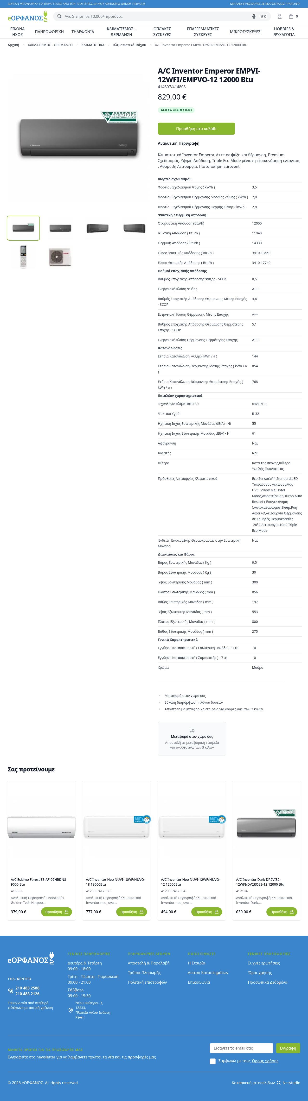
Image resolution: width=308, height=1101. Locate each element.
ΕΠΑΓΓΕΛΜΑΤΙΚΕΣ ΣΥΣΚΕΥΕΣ (203, 31)
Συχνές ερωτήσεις (264, 963)
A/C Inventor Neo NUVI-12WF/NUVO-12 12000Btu (190, 882)
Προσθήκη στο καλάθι (196, 128)
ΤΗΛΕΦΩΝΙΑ (82, 31)
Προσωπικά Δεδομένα (267, 982)
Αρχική (13, 45)
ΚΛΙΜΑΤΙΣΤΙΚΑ (93, 45)
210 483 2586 (27, 988)
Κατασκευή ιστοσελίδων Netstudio (266, 1082)
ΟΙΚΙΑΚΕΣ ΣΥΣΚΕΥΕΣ (162, 31)
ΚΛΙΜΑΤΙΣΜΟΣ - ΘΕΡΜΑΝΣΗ (121, 31)
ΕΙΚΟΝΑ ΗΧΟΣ (17, 31)
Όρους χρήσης (265, 1060)
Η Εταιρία (196, 963)
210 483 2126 (27, 993)
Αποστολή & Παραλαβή (149, 963)
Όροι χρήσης (260, 972)
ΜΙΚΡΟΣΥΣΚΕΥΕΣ (245, 31)
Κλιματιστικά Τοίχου (129, 45)
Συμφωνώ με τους (248, 1060)
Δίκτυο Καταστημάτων (208, 972)
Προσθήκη (57, 911)
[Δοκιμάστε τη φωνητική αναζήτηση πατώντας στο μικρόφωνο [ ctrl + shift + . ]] (253, 16)
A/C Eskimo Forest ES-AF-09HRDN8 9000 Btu (38, 882)
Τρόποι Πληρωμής (144, 972)
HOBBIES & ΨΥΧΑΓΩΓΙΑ (284, 31)
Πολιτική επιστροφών (147, 982)
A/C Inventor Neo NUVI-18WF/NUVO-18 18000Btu (115, 882)
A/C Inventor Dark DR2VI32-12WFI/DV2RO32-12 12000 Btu (260, 882)
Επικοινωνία (199, 982)
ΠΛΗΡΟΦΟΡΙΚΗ (49, 31)
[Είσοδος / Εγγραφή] (279, 16)
